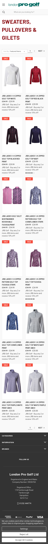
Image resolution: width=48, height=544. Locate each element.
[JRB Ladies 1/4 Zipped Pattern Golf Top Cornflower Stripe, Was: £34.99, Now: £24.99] (36, 195)
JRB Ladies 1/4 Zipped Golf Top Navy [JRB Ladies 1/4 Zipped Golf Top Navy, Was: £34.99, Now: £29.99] (34, 157)
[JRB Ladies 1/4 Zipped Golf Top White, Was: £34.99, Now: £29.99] (12, 75)
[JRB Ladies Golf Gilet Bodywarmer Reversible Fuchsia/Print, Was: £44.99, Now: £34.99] (12, 195)
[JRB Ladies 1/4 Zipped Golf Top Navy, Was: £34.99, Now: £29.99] (36, 135)
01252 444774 (25, 503)
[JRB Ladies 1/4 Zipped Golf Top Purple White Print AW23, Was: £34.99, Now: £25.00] (12, 381)
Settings (24, 528)
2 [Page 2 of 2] (34, 51)
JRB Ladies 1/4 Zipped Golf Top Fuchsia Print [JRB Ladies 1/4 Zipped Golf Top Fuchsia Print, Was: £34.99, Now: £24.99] (34, 282)
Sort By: (6, 51)
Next (41, 51)
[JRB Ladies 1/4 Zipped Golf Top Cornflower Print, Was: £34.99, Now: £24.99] (12, 321)
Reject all (24, 534)
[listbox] (17, 51)
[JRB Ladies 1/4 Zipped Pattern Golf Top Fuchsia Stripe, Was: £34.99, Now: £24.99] (12, 258)
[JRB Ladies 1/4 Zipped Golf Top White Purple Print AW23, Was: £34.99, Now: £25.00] (36, 381)
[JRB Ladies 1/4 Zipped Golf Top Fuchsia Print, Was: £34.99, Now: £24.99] (36, 258)
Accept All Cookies (24, 540)
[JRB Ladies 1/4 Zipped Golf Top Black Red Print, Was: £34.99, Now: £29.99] (12, 135)
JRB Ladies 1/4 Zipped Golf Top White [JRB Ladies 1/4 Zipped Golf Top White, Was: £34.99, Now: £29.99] (11, 97)
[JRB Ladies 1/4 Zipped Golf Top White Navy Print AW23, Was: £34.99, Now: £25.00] (36, 321)
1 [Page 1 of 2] (30, 51)
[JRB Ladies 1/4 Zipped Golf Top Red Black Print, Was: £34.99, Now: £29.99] (36, 75)
